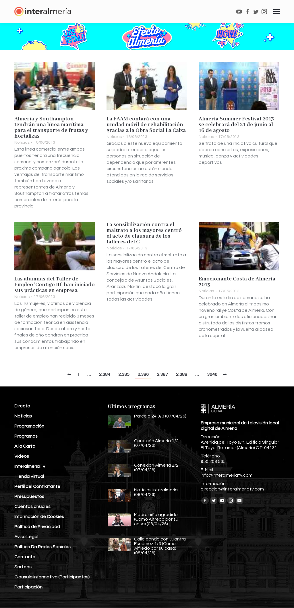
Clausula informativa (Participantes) (52, 577)
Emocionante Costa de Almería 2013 (237, 282)
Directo (22, 406)
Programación (29, 426)
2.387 (162, 374)
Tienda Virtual (29, 476)
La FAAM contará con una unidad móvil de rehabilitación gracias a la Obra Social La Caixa (146, 124)
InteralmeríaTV (29, 466)
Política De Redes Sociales (42, 546)
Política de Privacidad (37, 526)
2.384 (104, 374)
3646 (212, 374)
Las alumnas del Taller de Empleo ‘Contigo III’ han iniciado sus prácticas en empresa (54, 284)
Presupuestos (29, 496)
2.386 (143, 374)
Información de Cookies (39, 516)
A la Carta (24, 446)
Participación (28, 587)
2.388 (181, 374)
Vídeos (21, 456)
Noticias (22, 143)
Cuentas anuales (32, 506)
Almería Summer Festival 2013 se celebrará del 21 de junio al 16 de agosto (236, 124)
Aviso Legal (26, 536)
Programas (26, 436)
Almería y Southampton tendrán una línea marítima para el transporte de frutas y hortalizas (51, 127)
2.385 (123, 374)
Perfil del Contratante (37, 486)
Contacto (24, 557)
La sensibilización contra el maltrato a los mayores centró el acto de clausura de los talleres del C (144, 233)
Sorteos (23, 567)
